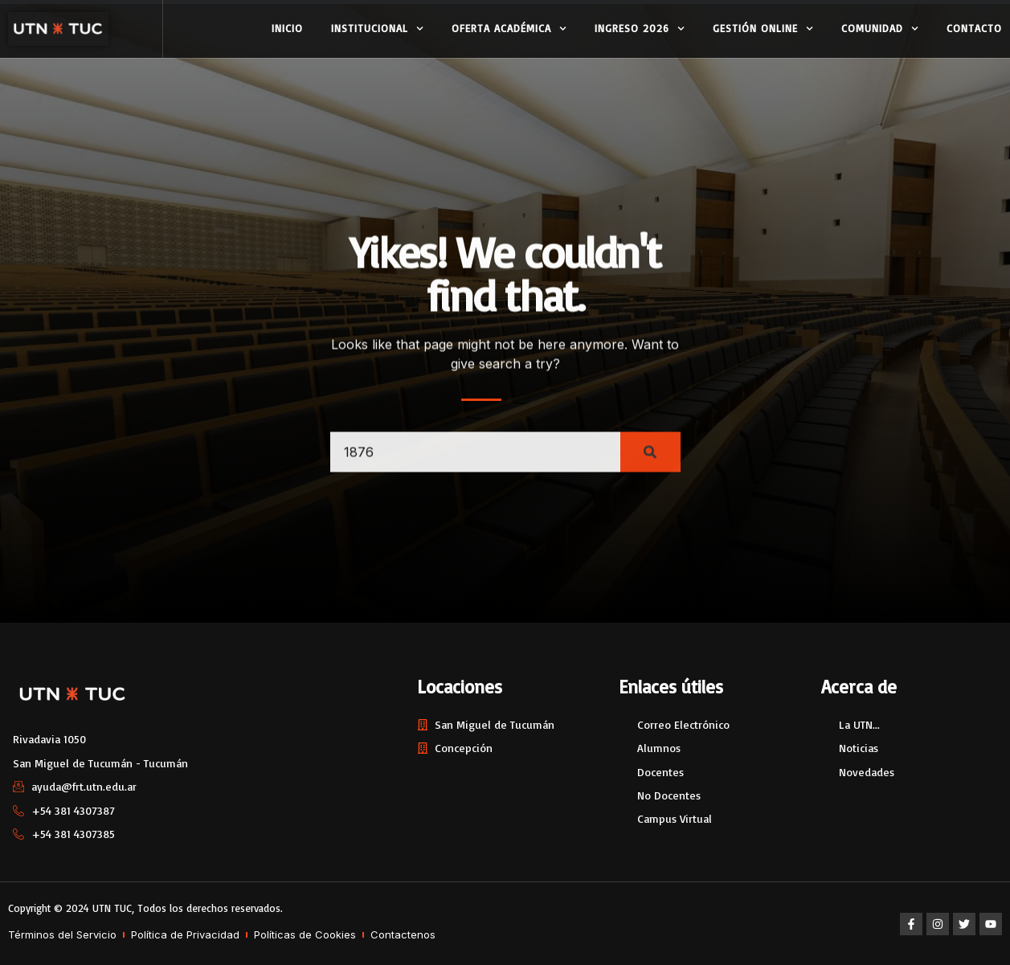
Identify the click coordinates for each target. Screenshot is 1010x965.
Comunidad (879, 28)
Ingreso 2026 (640, 28)
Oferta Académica (509, 28)
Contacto (974, 28)
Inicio (287, 28)
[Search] (650, 464)
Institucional (377, 28)
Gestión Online (763, 28)
